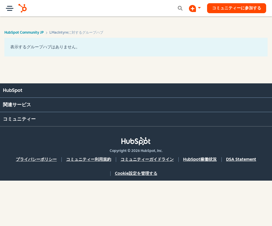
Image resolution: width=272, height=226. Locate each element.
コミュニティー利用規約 (88, 159)
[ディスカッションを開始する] (194, 8)
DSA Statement (241, 159)
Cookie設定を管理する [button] (136, 173)
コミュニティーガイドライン (147, 159)
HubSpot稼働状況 (200, 159)
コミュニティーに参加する (236, 8)
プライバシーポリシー (36, 159)
